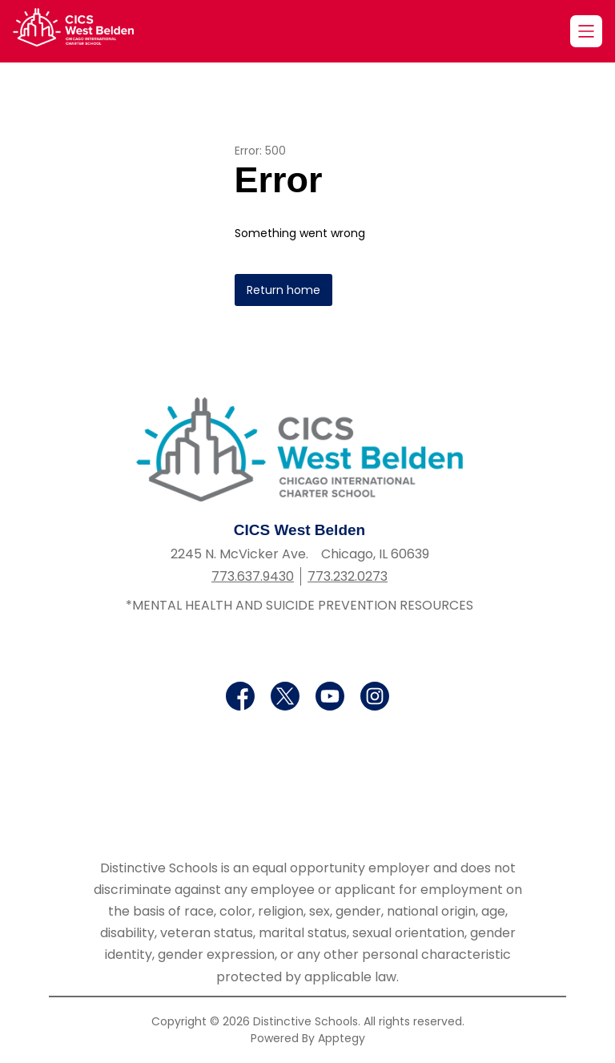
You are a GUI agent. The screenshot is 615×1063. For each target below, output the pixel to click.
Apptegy (341, 1038)
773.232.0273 (348, 576)
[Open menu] (586, 31)
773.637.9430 (252, 576)
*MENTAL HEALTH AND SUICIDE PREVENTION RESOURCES (299, 605)
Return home (283, 290)
